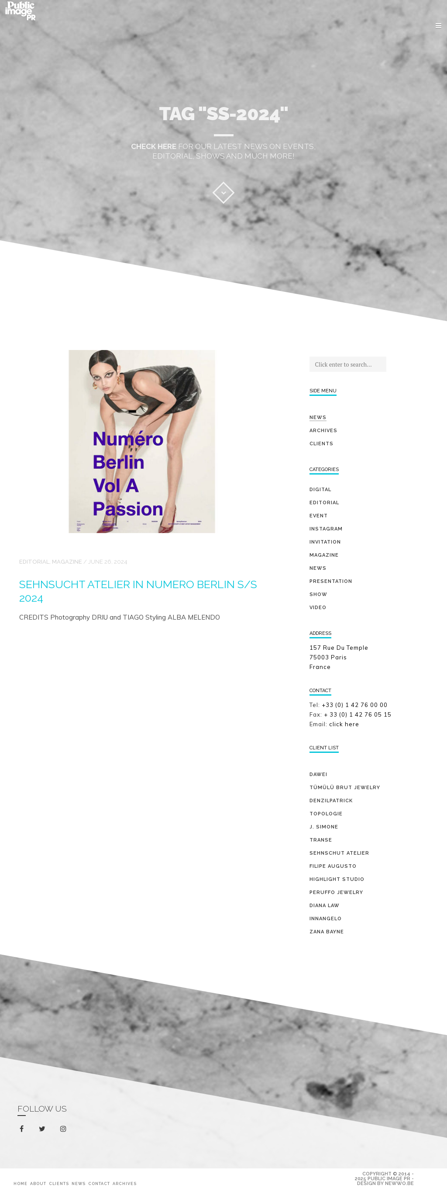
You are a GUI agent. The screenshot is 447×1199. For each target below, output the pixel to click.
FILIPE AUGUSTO (333, 866)
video (318, 607)
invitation (325, 542)
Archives (323, 430)
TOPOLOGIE (326, 814)
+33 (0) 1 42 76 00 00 (355, 704)
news (318, 568)
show (318, 594)
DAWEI (318, 774)
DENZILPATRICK (331, 801)
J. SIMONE (323, 827)
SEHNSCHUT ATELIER (339, 853)
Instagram (326, 529)
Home (21, 1184)
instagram (65, 1129)
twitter (44, 1130)
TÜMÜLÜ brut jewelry (344, 787)
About (38, 1184)
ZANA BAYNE (326, 932)
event (318, 516)
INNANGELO (325, 919)
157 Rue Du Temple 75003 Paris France (338, 657)
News (318, 417)
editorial (34, 561)
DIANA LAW (324, 905)
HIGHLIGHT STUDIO (336, 879)
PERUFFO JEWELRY (336, 892)
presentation (330, 581)
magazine (67, 561)
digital (320, 489)
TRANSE (320, 840)
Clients (321, 444)
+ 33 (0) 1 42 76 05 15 (358, 714)
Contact (99, 1184)
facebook (23, 1129)
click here (344, 724)
